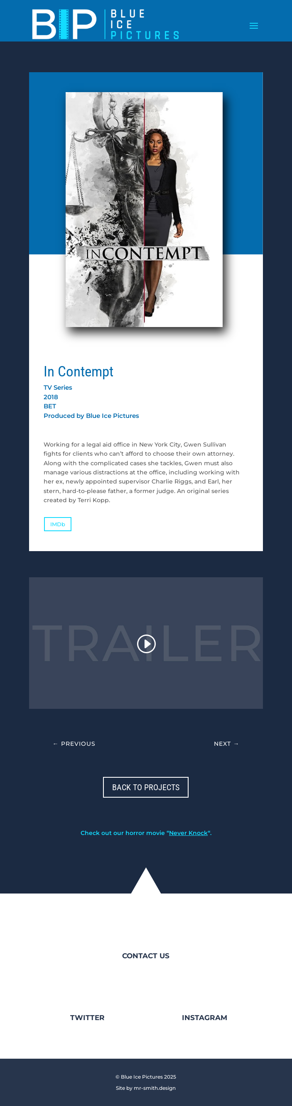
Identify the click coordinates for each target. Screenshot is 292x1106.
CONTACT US (145, 956)
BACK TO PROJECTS (145, 787)
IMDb (57, 524)
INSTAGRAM (204, 1017)
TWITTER (87, 1017)
